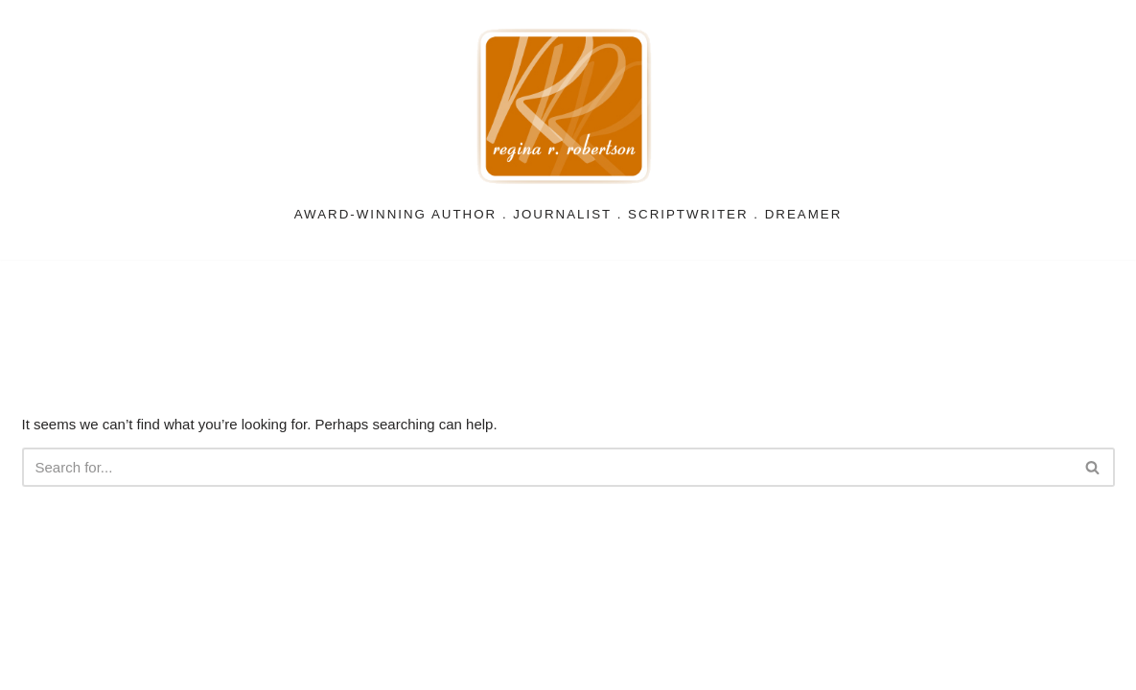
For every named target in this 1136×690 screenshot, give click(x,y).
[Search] (547, 467)
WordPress (236, 665)
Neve (43, 665)
